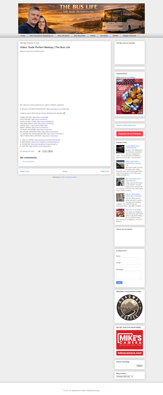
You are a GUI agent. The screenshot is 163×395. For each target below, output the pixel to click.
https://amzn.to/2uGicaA (50, 136)
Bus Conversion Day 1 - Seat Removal (134, 180)
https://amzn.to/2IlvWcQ (46, 123)
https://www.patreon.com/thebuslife (57, 109)
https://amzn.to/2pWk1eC (45, 121)
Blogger (97, 390)
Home (23, 36)
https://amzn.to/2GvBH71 (55, 134)
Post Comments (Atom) (69, 177)
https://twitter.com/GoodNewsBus (40, 146)
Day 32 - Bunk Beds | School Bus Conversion (134, 195)
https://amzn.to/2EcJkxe (44, 129)
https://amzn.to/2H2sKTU (40, 127)
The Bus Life (67, 390)
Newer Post (24, 171)
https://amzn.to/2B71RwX (39, 125)
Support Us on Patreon (130, 134)
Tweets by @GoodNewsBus (126, 125)
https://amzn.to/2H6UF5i (39, 119)
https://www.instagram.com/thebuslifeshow (45, 142)
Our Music (104, 36)
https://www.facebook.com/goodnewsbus (44, 144)
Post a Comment (28, 161)
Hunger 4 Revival (129, 36)
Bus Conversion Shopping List (41, 36)
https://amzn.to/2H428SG (50, 132)
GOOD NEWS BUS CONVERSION (132, 147)
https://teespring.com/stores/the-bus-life (47, 140)
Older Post (105, 171)
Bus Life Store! (63, 36)
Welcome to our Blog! (125, 77)
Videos (92, 36)
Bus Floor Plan (79, 36)
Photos (115, 36)
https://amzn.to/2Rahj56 (40, 117)
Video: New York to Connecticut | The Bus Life (133, 163)
